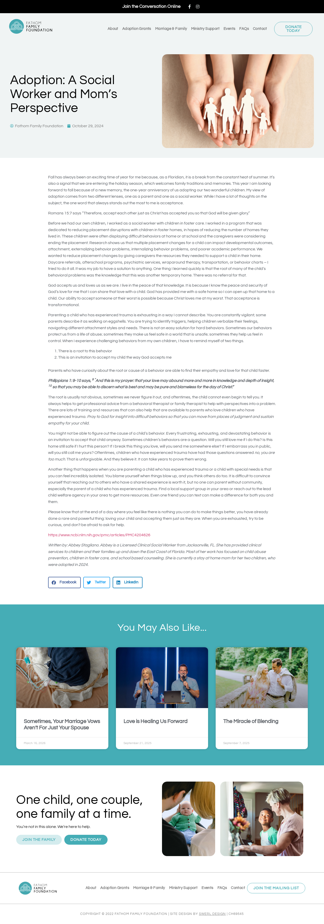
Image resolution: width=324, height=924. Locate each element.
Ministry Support (205, 29)
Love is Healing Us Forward (156, 721)
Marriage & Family (171, 29)
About (113, 29)
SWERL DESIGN (212, 914)
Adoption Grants (136, 29)
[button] (64, 582)
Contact (260, 29)
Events (229, 29)
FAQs (244, 29)
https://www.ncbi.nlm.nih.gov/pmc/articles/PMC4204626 (99, 535)
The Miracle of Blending (250, 721)
